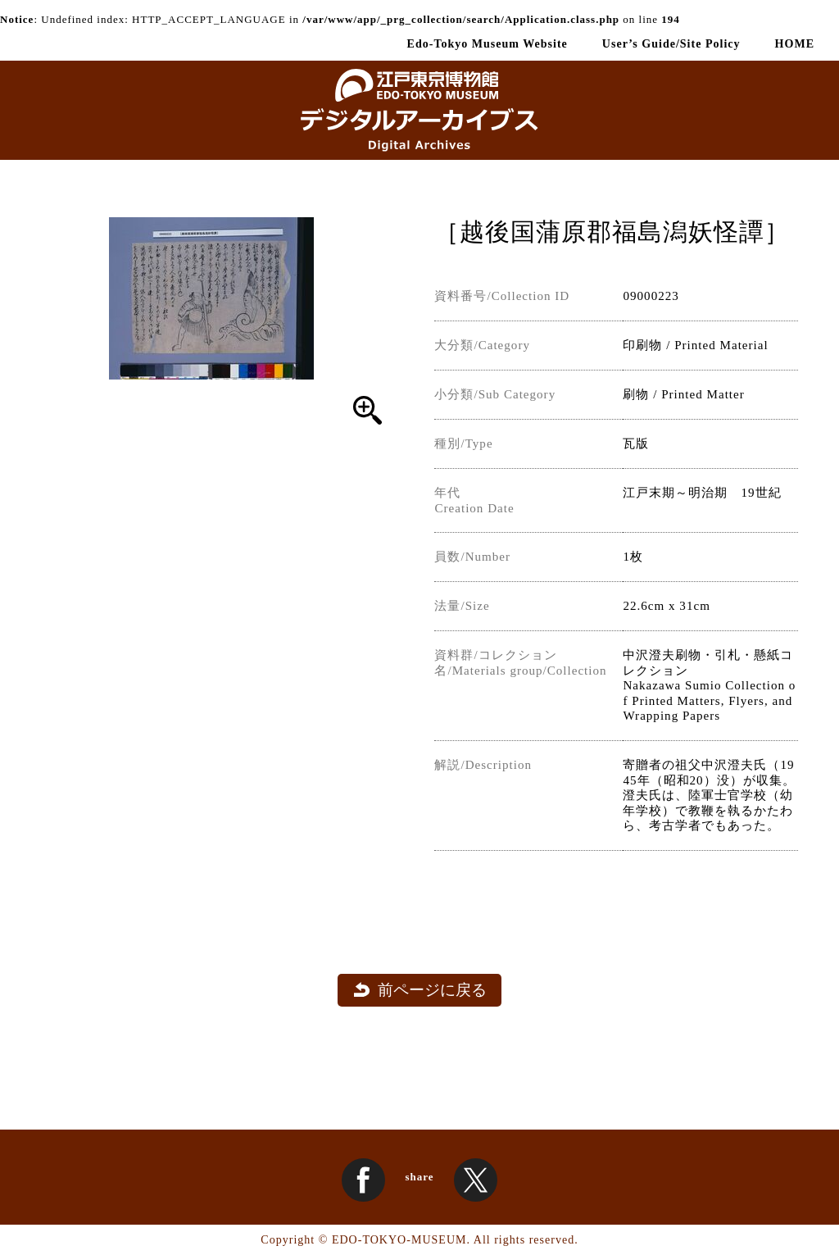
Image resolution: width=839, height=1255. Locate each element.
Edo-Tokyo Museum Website (487, 43)
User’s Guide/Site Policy (671, 43)
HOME (794, 43)
